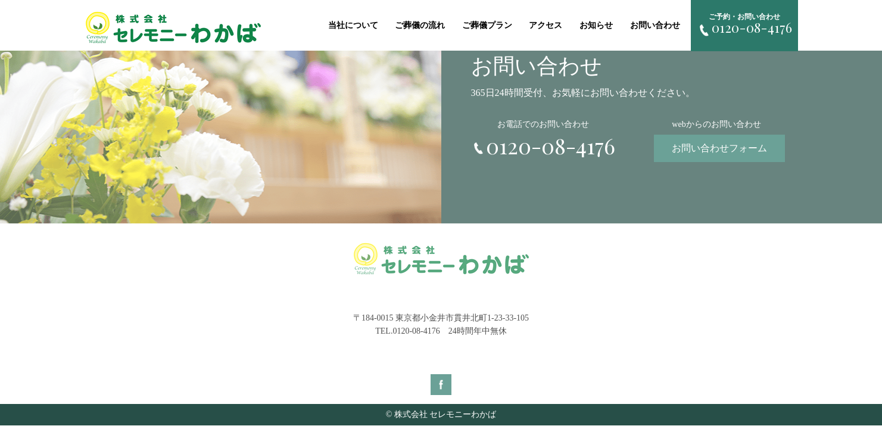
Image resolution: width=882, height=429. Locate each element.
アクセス (545, 25)
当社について (353, 25)
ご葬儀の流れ (420, 25)
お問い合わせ (655, 25)
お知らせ (596, 25)
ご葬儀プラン (487, 25)
